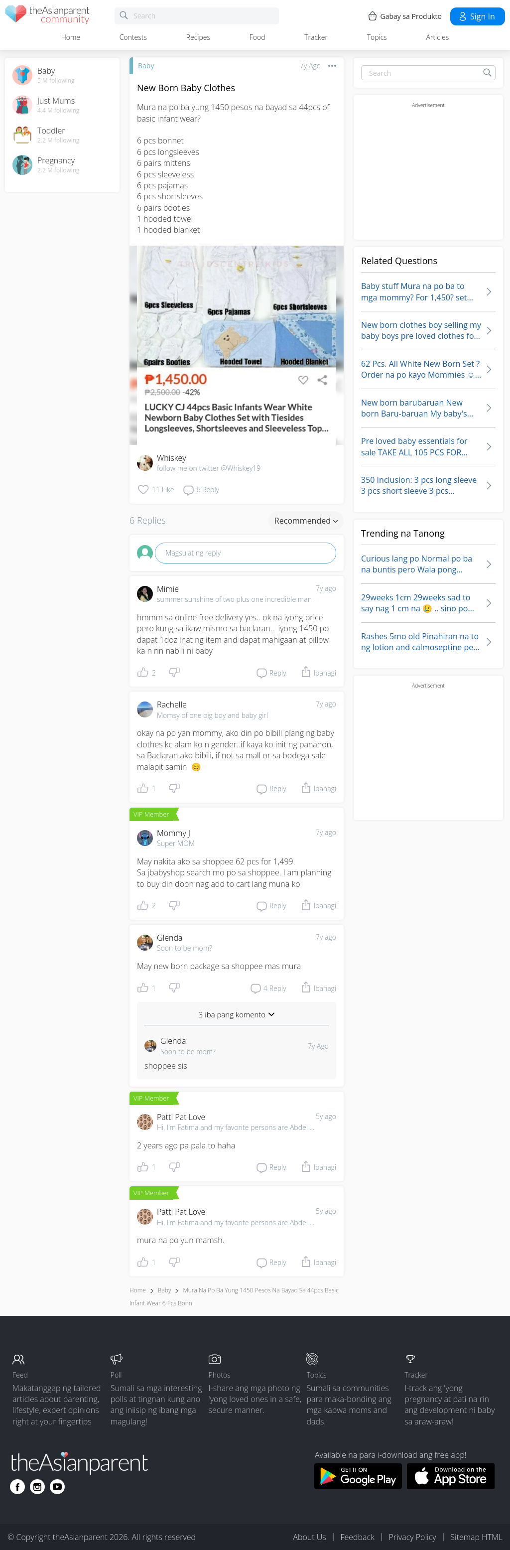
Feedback (357, 1537)
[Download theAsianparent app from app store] (451, 1486)
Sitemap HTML (476, 1537)
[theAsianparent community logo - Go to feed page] (47, 16)
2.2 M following (58, 140)
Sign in (476, 16)
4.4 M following (58, 111)
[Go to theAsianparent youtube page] (57, 1486)
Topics (377, 37)
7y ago (326, 588)
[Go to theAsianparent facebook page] (17, 1486)
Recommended (306, 520)
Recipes (198, 37)
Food (257, 37)
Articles (437, 37)
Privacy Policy (412, 1537)
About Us (309, 1537)
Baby (146, 65)
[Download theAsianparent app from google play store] (358, 1486)
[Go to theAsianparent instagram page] (37, 1486)
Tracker (316, 37)
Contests (133, 37)
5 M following (56, 81)
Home (70, 37)
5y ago (326, 1116)
